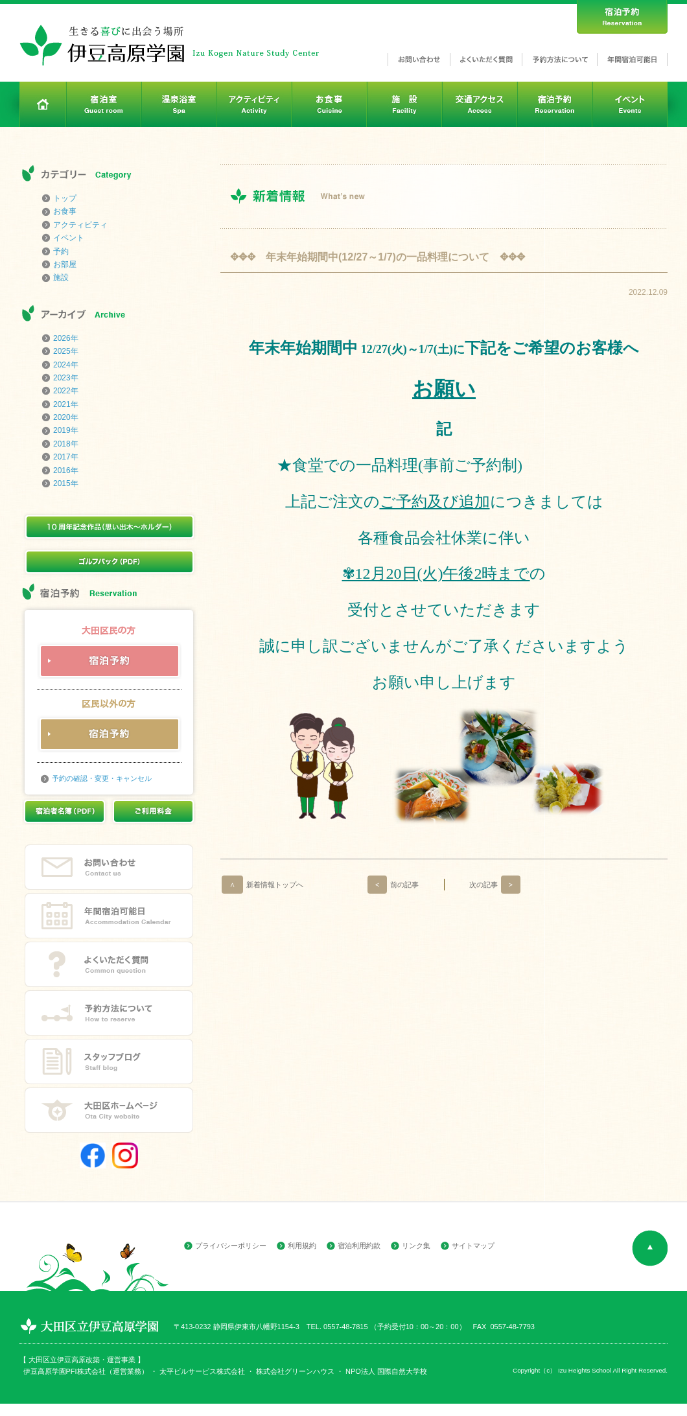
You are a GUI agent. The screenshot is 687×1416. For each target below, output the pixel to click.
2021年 (65, 404)
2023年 (65, 377)
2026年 (65, 338)
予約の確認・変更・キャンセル (102, 778)
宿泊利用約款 (359, 1245)
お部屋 (64, 264)
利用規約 (302, 1245)
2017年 (65, 456)
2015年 (65, 483)
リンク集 (416, 1245)
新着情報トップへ (262, 884)
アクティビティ (80, 224)
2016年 (65, 470)
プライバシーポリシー (230, 1245)
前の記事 (393, 884)
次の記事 (495, 884)
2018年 (65, 443)
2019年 (65, 430)
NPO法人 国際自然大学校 (386, 1371)
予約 (61, 251)
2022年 (65, 390)
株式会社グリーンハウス (294, 1371)
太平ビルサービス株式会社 (202, 1371)
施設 (61, 277)
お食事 (64, 211)
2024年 (65, 364)
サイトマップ (473, 1245)
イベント (68, 237)
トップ (64, 198)
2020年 (65, 417)
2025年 (65, 351)
